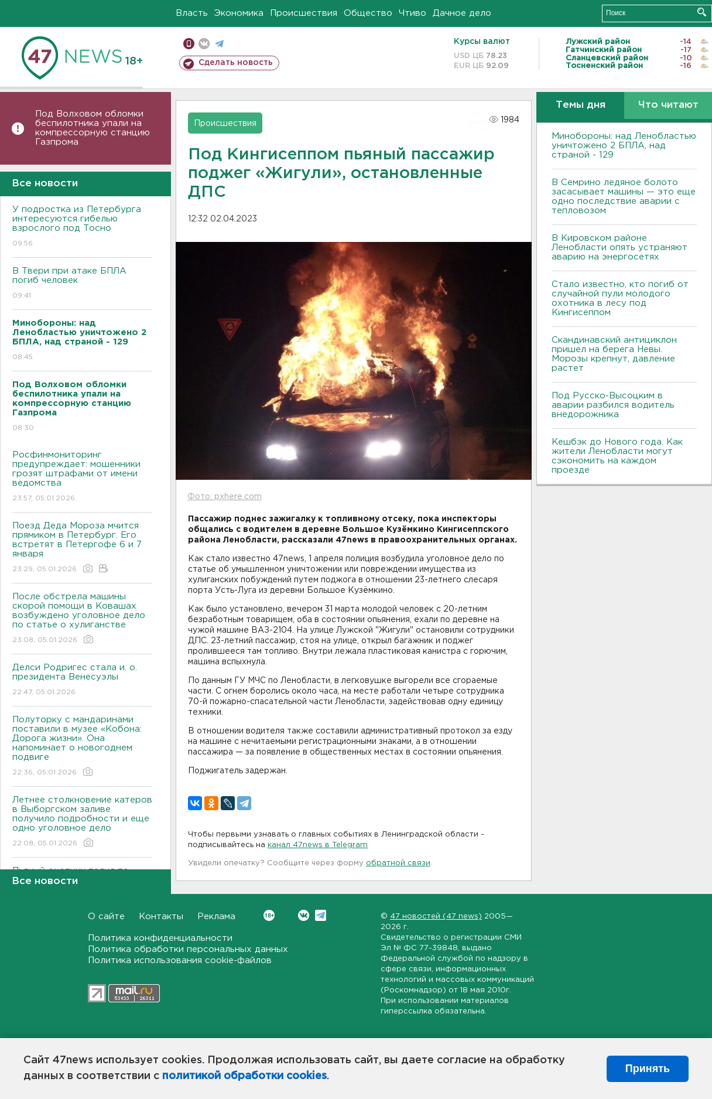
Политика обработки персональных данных (188, 949)
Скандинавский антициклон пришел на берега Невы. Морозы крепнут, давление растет (614, 354)
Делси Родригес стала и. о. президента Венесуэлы (82, 680)
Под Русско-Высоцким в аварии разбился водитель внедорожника (613, 405)
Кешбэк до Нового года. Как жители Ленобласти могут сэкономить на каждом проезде (617, 456)
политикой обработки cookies (244, 1076)
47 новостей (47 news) (436, 916)
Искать (701, 12)
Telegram (320, 915)
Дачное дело (462, 13)
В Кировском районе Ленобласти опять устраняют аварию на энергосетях (619, 247)
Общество (368, 13)
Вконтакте (269, 915)
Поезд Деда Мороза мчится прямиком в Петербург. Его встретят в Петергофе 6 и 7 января (82, 548)
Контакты (161, 916)
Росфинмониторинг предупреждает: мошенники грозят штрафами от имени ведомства (82, 477)
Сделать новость (235, 62)
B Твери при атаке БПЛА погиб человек (82, 284)
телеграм (219, 43)
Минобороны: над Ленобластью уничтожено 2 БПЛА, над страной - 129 (624, 145)
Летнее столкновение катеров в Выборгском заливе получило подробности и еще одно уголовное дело (82, 822)
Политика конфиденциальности (160, 938)
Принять (647, 1068)
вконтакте (204, 43)
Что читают (668, 105)
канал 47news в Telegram (318, 845)
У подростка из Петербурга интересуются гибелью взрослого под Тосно (82, 227)
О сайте (106, 916)
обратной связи (398, 863)
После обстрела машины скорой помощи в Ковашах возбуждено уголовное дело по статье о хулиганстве (82, 619)
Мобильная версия (188, 43)
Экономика (238, 13)
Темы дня (580, 105)
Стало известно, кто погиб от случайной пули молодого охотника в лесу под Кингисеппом (620, 298)
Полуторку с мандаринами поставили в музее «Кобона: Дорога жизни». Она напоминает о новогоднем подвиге (82, 746)
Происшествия (303, 13)
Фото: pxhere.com (224, 496)
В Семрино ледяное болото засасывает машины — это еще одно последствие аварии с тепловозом (624, 196)
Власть (192, 13)
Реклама (216, 916)
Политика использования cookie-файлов (180, 960)
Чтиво (412, 13)
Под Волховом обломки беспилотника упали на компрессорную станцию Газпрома (92, 128)
